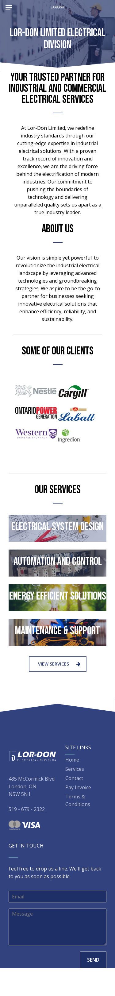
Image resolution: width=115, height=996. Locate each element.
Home (72, 759)
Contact (74, 778)
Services (74, 769)
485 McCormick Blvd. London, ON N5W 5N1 (32, 786)
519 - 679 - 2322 (27, 809)
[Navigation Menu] (9, 7)
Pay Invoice (78, 787)
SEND (93, 959)
